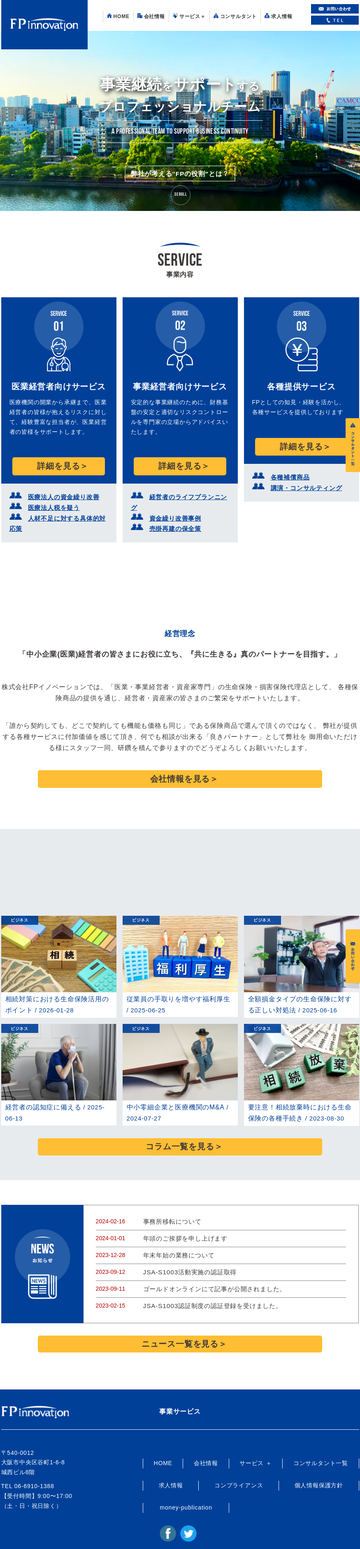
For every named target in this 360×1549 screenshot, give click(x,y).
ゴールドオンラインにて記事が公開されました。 (210, 1257)
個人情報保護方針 (319, 1448)
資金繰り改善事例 (172, 501)
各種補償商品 (288, 472)
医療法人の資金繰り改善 (59, 492)
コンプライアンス (238, 1448)
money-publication (186, 1469)
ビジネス (19, 898)
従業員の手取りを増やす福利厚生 (175, 976)
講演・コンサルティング (302, 481)
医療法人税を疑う (50, 501)
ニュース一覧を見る (179, 1308)
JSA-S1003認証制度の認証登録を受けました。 (208, 1273)
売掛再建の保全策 (172, 510)
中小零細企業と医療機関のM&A (173, 1084)
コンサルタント (235, 16)
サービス (189, 16)
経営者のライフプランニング (186, 492)
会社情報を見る (180, 760)
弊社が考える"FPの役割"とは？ (180, 178)
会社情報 (151, 16)
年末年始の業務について (176, 1225)
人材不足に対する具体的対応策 (67, 510)
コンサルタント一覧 (320, 1425)
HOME (118, 16)
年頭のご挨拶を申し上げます (182, 1209)
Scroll (180, 195)
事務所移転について (170, 1193)
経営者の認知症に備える (41, 1084)
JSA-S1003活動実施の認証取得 (186, 1241)
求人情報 (278, 16)
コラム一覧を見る (179, 1121)
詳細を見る (58, 464)
